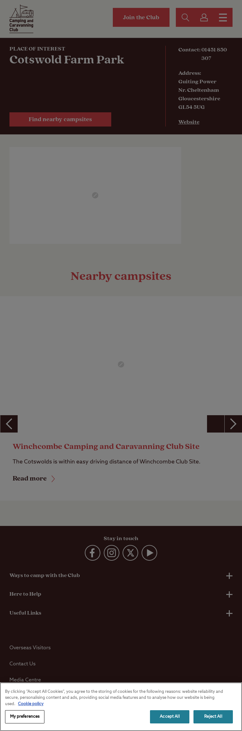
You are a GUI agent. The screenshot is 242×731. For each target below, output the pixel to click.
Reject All (213, 717)
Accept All (169, 717)
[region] (121, 706)
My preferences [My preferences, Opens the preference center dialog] (25, 717)
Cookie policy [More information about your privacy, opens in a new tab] (30, 704)
